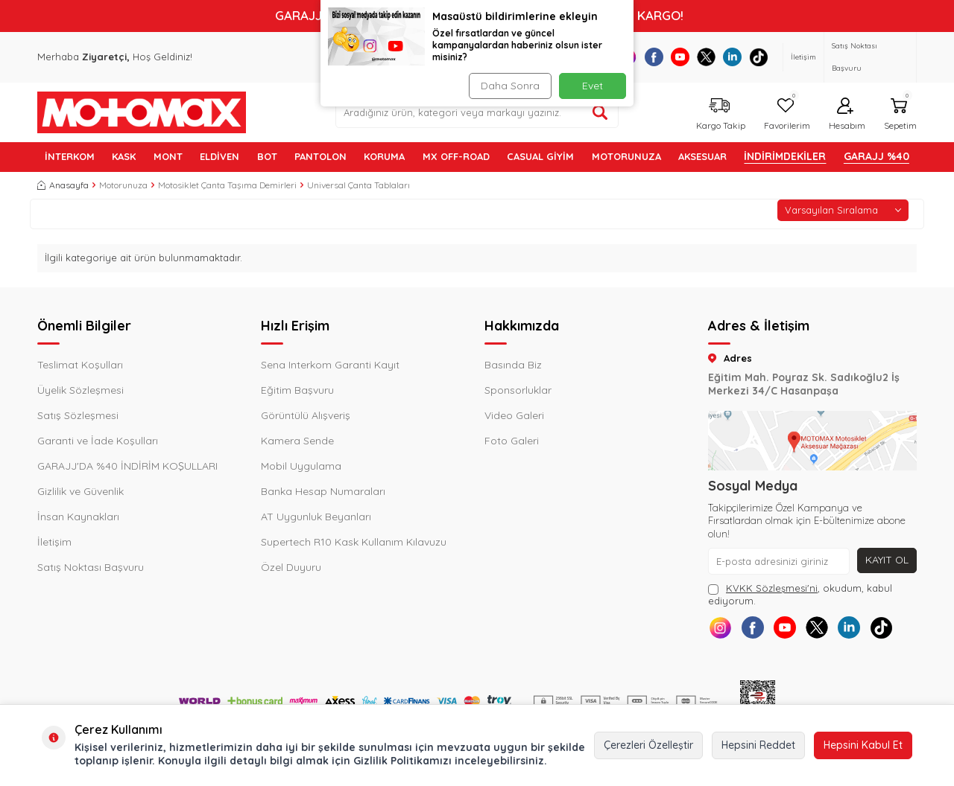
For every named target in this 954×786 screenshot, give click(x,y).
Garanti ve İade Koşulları (97, 440)
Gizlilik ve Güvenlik (80, 491)
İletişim (803, 57)
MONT (168, 156)
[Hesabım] (845, 112)
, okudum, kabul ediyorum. (800, 594)
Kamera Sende (297, 440)
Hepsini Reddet (758, 745)
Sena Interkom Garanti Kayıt (330, 364)
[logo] (141, 112)
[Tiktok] (758, 57)
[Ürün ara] (600, 112)
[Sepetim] (898, 112)
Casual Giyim (540, 156)
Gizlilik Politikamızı (402, 760)
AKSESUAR (702, 156)
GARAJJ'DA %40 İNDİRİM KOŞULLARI (127, 466)
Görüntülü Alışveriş (305, 415)
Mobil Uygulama (301, 466)
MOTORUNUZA (626, 156)
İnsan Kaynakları (78, 516)
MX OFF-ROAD (456, 156)
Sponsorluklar (518, 390)
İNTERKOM (70, 156)
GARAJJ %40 (876, 156)
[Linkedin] (732, 57)
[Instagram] (721, 629)
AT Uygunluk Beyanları (316, 516)
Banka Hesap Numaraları (323, 491)
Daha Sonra (510, 85)
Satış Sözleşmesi (78, 415)
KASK (124, 156)
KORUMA (384, 156)
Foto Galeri (511, 440)
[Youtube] (680, 57)
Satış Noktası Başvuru (854, 57)
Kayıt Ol (887, 559)
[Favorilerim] (785, 112)
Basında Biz (513, 364)
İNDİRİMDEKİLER (785, 156)
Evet (592, 85)
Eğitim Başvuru (297, 390)
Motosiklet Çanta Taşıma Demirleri (227, 185)
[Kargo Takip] (718, 112)
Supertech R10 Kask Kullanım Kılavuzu (353, 542)
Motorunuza (123, 185)
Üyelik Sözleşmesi (80, 390)
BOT (267, 156)
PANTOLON (320, 156)
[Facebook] (654, 57)
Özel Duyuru (291, 567)
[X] (706, 57)
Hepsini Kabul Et (863, 745)
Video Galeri (514, 415)
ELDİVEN (219, 156)
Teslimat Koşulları (80, 364)
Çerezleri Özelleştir (648, 745)
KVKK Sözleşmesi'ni (772, 588)
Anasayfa (63, 185)
